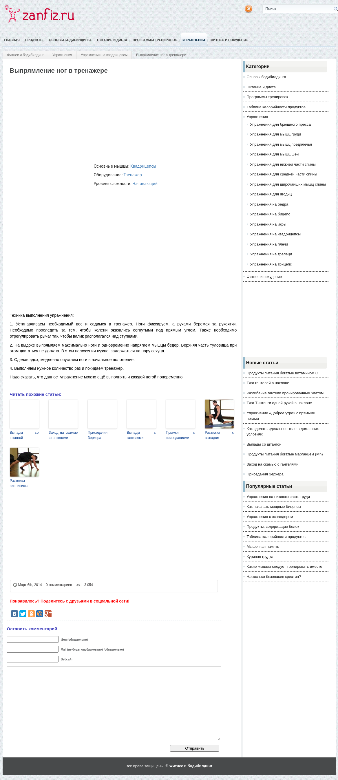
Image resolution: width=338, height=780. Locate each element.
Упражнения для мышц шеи (274, 154)
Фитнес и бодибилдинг (25, 55)
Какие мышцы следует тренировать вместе (284, 566)
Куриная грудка (260, 556)
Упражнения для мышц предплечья (281, 144)
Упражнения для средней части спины (283, 174)
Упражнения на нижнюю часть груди (278, 497)
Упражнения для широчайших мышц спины (288, 184)
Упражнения (193, 40)
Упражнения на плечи (269, 244)
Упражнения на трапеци (271, 254)
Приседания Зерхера (97, 435)
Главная (12, 40)
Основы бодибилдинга (70, 40)
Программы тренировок (155, 40)
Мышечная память (263, 546)
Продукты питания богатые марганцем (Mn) (285, 454)
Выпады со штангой (24, 435)
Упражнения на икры (268, 224)
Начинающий (145, 183)
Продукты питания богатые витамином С (282, 373)
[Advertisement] (115, 117)
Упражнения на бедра (269, 204)
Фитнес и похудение (229, 40)
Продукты (34, 40)
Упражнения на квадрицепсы (104, 55)
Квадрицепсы (143, 166)
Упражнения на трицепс (271, 264)
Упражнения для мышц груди (275, 134)
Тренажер (132, 174)
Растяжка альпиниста (19, 483)
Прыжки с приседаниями (180, 435)
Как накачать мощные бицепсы (274, 506)
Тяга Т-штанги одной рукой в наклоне (279, 403)
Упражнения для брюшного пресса (280, 124)
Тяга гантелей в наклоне (268, 383)
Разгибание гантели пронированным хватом (285, 393)
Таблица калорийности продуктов (276, 107)
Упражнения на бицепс (270, 214)
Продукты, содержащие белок (273, 526)
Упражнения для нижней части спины (283, 164)
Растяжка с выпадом (219, 435)
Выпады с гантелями (141, 435)
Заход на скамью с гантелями (63, 435)
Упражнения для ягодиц (271, 194)
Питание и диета (112, 40)
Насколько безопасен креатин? (274, 576)
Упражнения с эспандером (270, 516)
